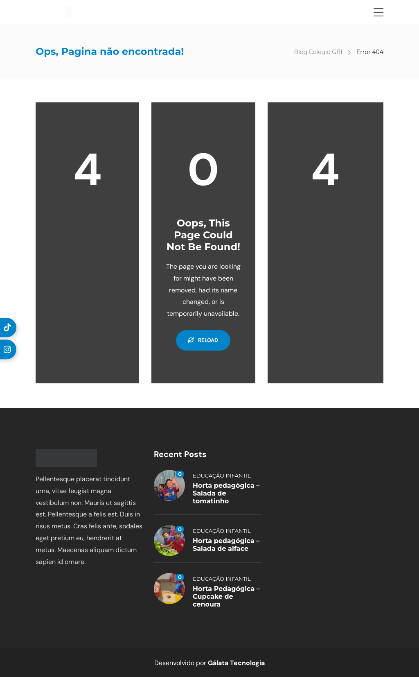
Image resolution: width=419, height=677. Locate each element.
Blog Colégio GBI (318, 52)
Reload (203, 340)
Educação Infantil (222, 475)
